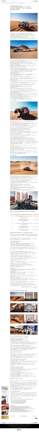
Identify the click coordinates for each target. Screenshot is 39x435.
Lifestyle (13, 422)
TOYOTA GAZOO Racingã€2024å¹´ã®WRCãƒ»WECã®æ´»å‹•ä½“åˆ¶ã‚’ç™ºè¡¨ (19, 406)
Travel (10, 422)
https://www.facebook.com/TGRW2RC (21, 400)
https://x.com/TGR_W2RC (23, 401)
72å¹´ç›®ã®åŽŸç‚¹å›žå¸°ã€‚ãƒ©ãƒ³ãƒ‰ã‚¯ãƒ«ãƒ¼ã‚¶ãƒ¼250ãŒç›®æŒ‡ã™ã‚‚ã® (20, 407)
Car (8, 422)
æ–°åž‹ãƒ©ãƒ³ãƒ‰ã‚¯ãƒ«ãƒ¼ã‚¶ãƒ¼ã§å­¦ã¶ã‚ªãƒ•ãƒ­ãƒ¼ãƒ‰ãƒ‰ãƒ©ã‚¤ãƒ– (19, 411)
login (33, 422)
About (15, 422)
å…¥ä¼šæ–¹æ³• (5, 393)
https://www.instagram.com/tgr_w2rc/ (21, 402)
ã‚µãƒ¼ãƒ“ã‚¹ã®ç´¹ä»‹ (4, 392)
